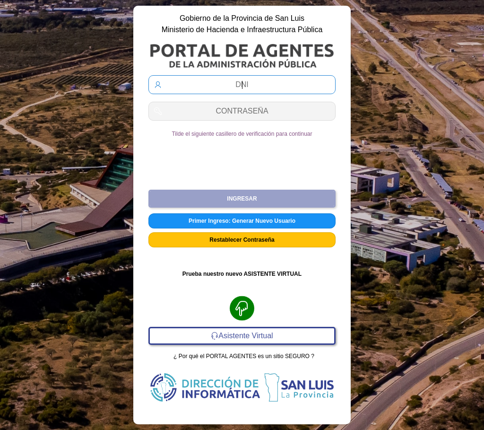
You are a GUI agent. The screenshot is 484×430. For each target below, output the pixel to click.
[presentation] (242, 159)
